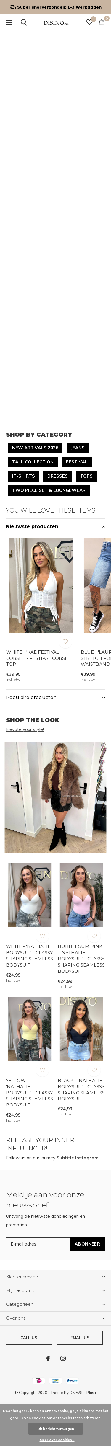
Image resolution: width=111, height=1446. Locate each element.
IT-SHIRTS (23, 476)
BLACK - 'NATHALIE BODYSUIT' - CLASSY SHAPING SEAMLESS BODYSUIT (81, 1089)
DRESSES (57, 476)
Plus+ (91, 1392)
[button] (9, 22)
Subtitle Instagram (78, 1158)
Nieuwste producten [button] (32, 526)
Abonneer (87, 1244)
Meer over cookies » (57, 1439)
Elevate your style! (25, 729)
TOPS (86, 476)
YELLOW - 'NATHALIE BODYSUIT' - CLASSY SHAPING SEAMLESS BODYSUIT (29, 1093)
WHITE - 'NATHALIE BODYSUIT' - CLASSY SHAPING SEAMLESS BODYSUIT (29, 955)
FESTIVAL (77, 462)
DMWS (76, 1392)
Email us (79, 1337)
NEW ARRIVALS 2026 (35, 448)
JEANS (78, 448)
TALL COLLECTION (33, 462)
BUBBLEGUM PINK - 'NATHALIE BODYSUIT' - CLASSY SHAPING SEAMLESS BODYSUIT (81, 959)
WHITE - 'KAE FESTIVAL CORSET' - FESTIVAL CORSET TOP (38, 658)
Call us (28, 1337)
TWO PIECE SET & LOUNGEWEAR (49, 490)
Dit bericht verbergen (55, 1429)
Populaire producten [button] (31, 697)
